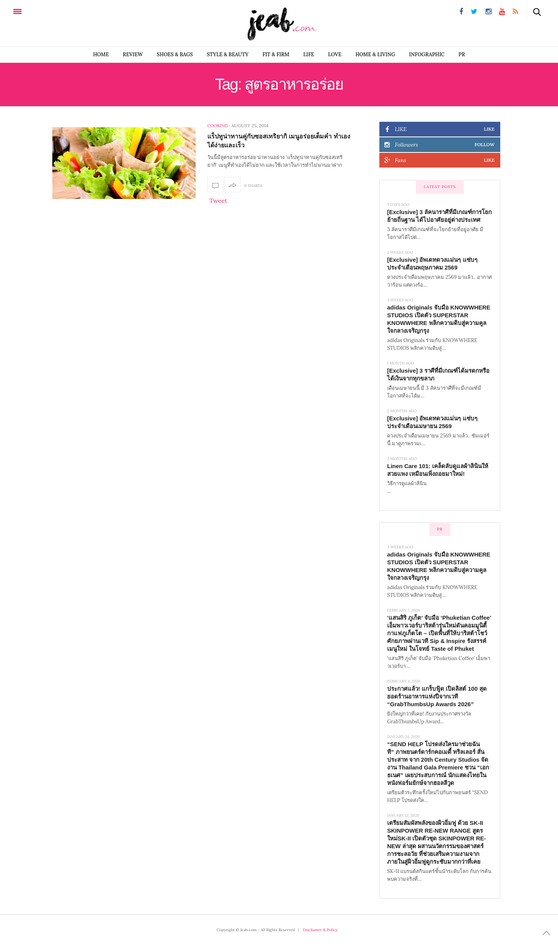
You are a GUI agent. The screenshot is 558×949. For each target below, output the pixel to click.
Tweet (218, 200)
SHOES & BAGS (175, 54)
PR (461, 54)
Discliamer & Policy (320, 929)
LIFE (308, 54)
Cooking (217, 125)
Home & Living (375, 54)
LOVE (335, 54)
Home (101, 54)
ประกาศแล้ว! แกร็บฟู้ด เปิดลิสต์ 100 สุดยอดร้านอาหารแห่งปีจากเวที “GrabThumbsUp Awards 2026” (437, 696)
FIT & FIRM (275, 54)
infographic (427, 54)
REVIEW (133, 54)
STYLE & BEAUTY (228, 54)
